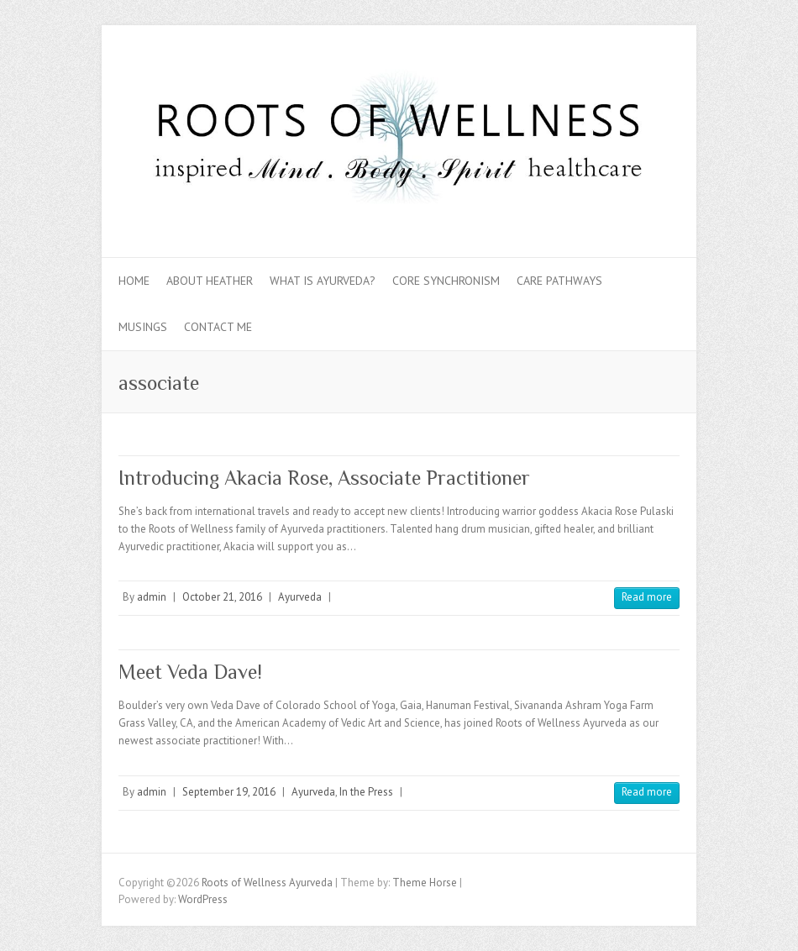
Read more (647, 597)
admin (151, 597)
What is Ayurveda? (322, 280)
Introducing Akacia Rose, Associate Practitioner (324, 477)
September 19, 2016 (229, 792)
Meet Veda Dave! (190, 671)
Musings (142, 326)
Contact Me (218, 326)
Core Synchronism (446, 280)
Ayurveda (300, 597)
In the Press (366, 792)
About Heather (209, 280)
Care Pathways (559, 280)
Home (134, 280)
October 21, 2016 (222, 597)
